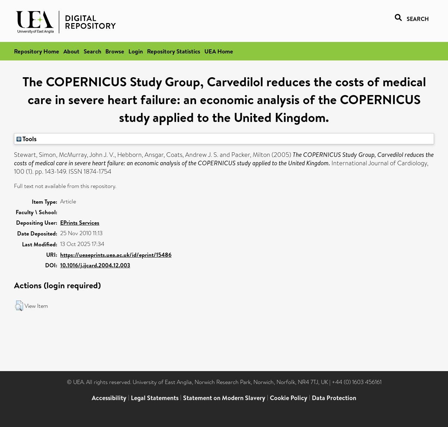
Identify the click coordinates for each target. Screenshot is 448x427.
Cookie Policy (288, 397)
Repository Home (36, 51)
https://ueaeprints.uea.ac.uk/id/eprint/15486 (116, 255)
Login (135, 51)
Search (92, 51)
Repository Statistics (173, 51)
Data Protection (334, 397)
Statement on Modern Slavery (224, 397)
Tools (26, 138)
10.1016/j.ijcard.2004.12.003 (95, 265)
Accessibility (109, 397)
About (71, 51)
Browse (114, 51)
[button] (19, 306)
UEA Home (218, 51)
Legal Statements (154, 397)
